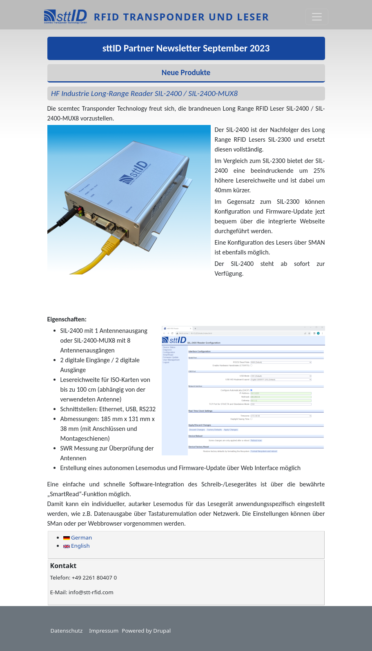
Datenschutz (67, 630)
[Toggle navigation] (316, 17)
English (76, 545)
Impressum (103, 630)
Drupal (162, 630)
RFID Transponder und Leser (181, 16)
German (77, 537)
